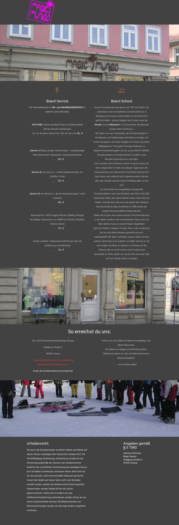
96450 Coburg (130, 462)
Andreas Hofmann (132, 453)
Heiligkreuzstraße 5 (132, 459)
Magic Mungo (129, 456)
